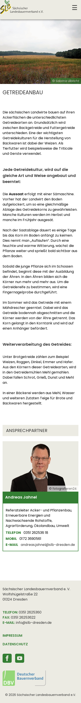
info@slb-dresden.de (34, 622)
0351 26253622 (23, 617)
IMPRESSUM (12, 635)
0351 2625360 (30, 612)
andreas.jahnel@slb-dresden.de (48, 544)
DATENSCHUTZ (15, 644)
